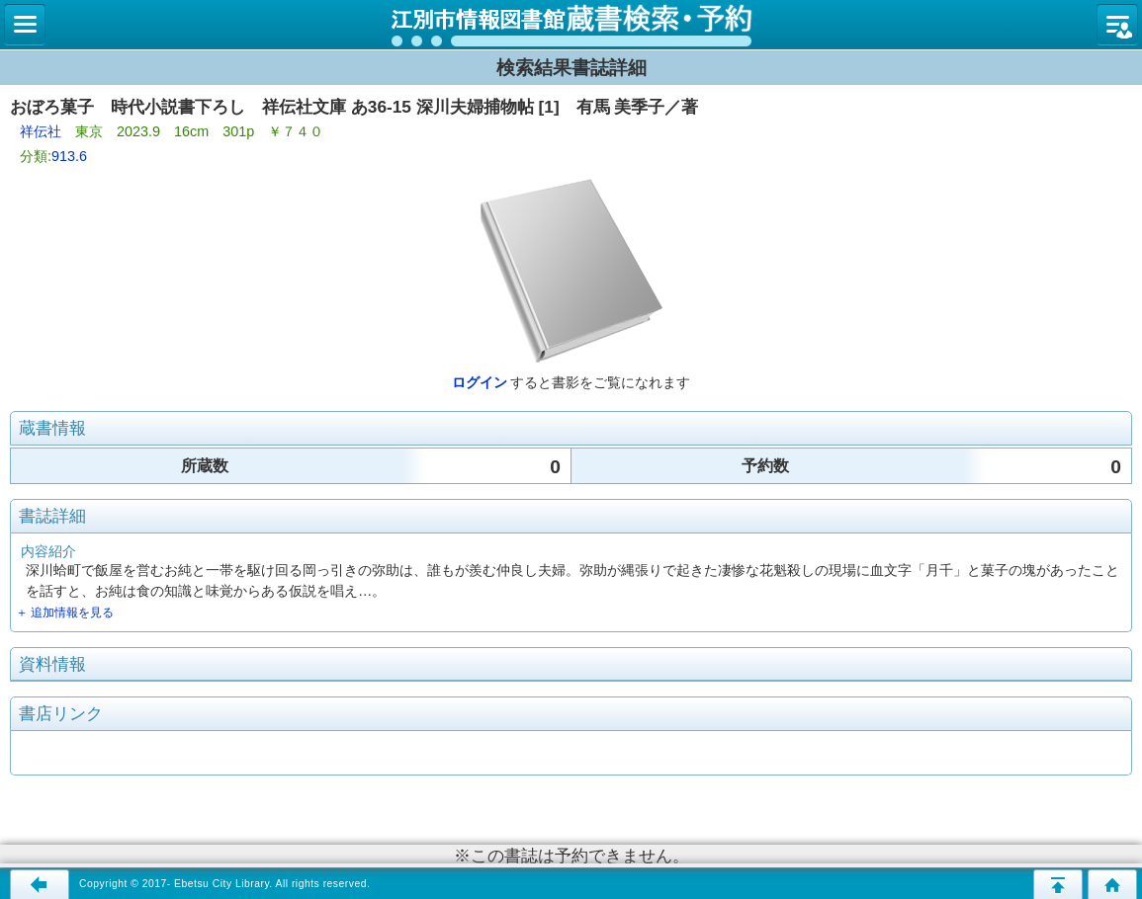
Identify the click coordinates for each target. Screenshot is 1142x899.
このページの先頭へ (1058, 884)
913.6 (69, 156)
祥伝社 (40, 131)
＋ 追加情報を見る (65, 612)
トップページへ (1112, 884)
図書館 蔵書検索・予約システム (571, 24)
